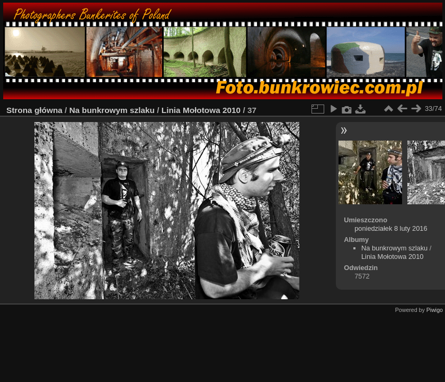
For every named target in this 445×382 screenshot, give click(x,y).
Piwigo (434, 310)
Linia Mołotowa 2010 (201, 110)
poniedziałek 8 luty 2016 (390, 228)
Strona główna (34, 110)
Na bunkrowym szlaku (112, 110)
